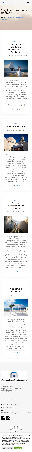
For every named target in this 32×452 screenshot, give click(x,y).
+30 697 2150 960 (9, 407)
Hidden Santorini (16, 126)
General (16, 41)
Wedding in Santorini (16, 290)
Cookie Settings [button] (7, 448)
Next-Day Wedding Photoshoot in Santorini (16, 48)
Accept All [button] (18, 448)
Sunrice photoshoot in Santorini (16, 206)
